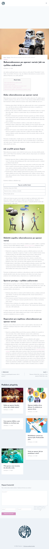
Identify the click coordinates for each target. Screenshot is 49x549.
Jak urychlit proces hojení (9, 84)
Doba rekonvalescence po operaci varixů (13, 82)
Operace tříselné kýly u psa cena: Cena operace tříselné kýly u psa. (36, 374)
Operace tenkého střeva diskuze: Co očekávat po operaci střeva (35, 407)
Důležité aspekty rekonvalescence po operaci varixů (15, 86)
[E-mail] (24, 509)
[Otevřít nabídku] (46, 3)
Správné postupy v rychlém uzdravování (13, 87)
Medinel (6, 68)
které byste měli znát (29, 245)
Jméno (4, 509)
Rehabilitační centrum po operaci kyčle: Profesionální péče (36, 437)
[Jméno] (9, 509)
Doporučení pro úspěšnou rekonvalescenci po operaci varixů (17, 89)
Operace (6, 59)
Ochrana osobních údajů (29, 546)
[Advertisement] (24, 16)
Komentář (4, 491)
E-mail (20, 509)
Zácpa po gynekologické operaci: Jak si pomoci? (12, 374)
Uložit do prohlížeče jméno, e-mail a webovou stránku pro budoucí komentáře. (40, 508)
